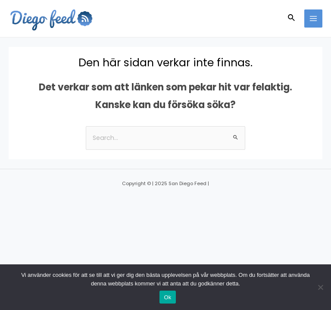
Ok (167, 297)
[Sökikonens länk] (292, 18)
